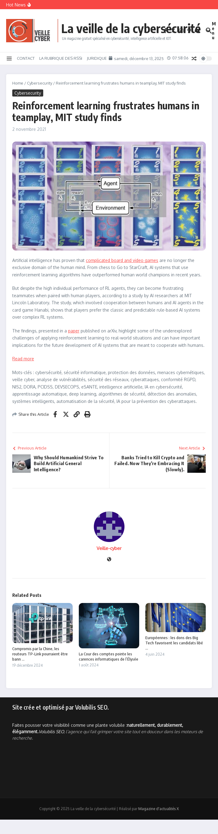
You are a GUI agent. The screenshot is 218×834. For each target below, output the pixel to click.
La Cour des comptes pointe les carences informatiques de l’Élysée (108, 656)
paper (73, 330)
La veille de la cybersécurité (131, 28)
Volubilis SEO (51, 731)
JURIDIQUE (97, 58)
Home (17, 83)
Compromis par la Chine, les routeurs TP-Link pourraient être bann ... (40, 654)
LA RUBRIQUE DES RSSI (60, 58)
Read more (23, 358)
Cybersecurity (39, 83)
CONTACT (26, 58)
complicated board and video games (122, 260)
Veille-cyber (109, 548)
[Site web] (109, 559)
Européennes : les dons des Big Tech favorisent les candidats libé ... (174, 642)
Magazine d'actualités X (158, 808)
